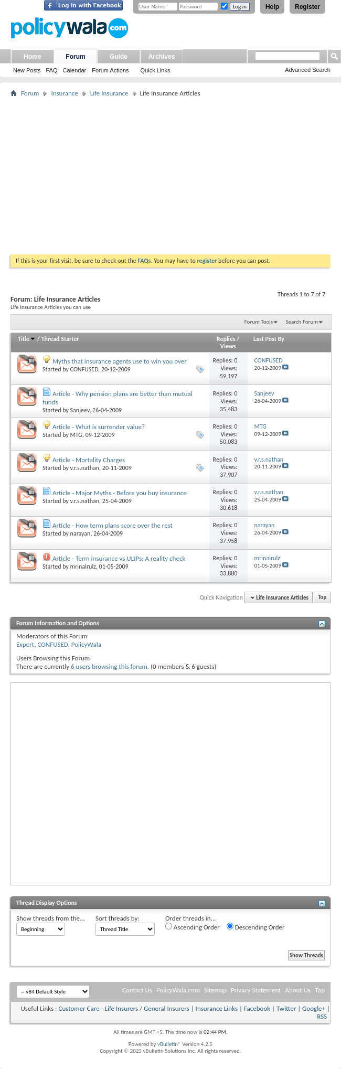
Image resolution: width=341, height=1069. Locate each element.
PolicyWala (86, 644)
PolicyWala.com (178, 990)
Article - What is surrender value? (98, 427)
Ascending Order (192, 927)
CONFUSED (84, 369)
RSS (322, 1016)
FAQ (52, 70)
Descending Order (256, 927)
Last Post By (268, 339)
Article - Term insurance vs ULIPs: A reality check (118, 558)
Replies (226, 339)
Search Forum (302, 321)
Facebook (257, 1008)
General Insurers (166, 1008)
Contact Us (137, 990)
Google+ (313, 1008)
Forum (75, 56)
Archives (161, 56)
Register (307, 6)
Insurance (64, 93)
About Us (298, 990)
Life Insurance (109, 93)
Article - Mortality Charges (88, 460)
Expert (25, 644)
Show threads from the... (50, 918)
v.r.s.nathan (85, 468)
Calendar (75, 70)
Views (228, 346)
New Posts (27, 70)
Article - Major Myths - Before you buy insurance (119, 493)
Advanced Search (308, 70)
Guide (118, 56)
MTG (76, 435)
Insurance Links (217, 1008)
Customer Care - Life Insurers (98, 1008)
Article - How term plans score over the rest (112, 525)
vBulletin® (169, 1044)
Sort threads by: (117, 918)
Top (322, 597)
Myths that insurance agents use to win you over (119, 361)
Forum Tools (258, 321)
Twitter (286, 1008)
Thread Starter (60, 339)
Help (272, 6)
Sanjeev (80, 410)
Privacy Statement (256, 990)
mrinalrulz (83, 566)
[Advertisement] (170, 175)
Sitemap (215, 990)
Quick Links (155, 70)
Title (27, 339)
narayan (80, 533)
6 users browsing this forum (109, 666)
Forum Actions (110, 70)
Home (32, 56)
